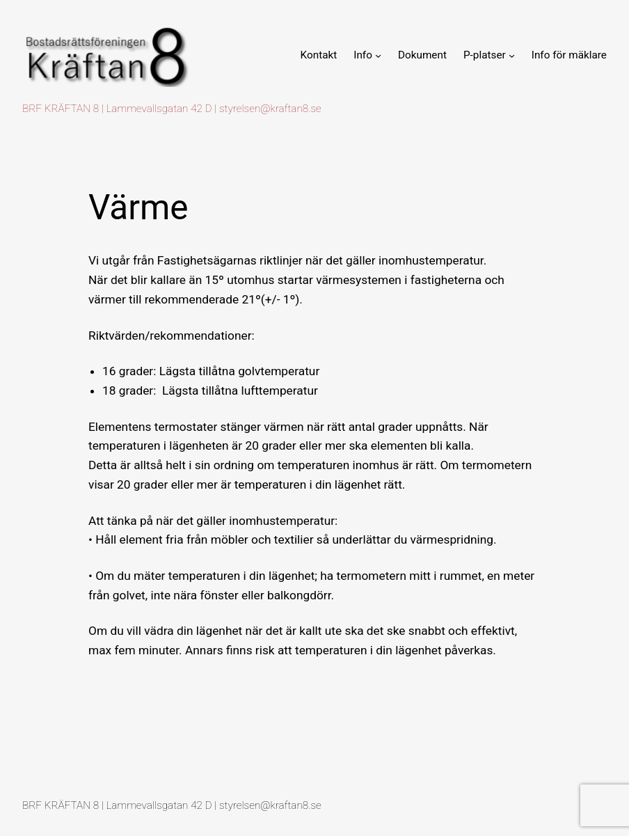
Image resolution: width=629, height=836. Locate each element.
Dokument (422, 55)
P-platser (484, 55)
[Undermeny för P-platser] (512, 55)
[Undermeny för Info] (378, 55)
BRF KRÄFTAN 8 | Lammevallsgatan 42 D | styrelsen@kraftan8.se (171, 108)
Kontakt (319, 55)
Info (362, 55)
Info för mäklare (569, 55)
